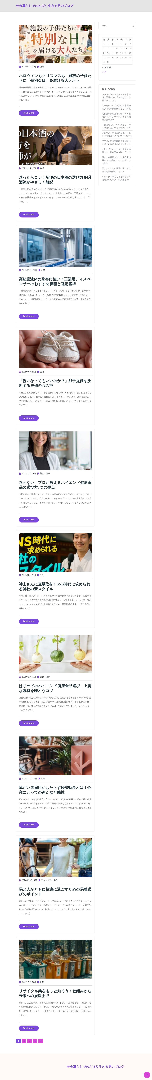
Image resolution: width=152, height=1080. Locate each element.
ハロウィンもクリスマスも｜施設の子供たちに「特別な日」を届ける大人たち (54, 78)
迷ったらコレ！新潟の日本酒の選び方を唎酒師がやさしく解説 (54, 179)
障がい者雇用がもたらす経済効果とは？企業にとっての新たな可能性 (54, 788)
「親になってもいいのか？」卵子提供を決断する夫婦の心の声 (54, 382)
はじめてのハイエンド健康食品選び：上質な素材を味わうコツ (54, 686)
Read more (29, 112)
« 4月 (104, 72)
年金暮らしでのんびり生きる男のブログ (25, 6)
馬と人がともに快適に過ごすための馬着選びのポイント (54, 889)
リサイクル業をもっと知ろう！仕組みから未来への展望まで (54, 991)
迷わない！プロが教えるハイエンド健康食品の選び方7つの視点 (54, 483)
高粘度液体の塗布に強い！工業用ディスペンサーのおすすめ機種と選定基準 (54, 281)
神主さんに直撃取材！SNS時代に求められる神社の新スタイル (54, 585)
